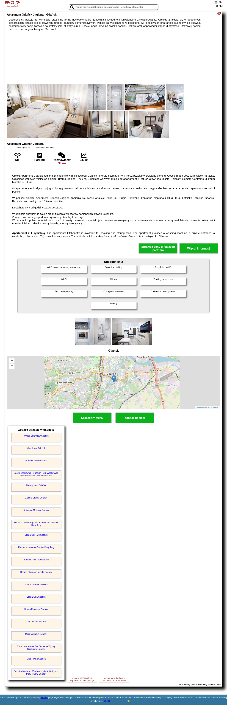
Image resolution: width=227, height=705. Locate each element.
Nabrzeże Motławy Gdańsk (36, 510)
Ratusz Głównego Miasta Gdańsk (36, 572)
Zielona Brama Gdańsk (36, 498)
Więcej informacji (199, 248)
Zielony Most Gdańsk (36, 485)
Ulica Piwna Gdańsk (36, 659)
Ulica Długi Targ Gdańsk (36, 535)
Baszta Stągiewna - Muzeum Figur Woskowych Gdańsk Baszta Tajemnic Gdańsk (36, 474)
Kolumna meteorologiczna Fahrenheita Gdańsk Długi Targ (36, 523)
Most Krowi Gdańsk (36, 448)
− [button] (12, 366)
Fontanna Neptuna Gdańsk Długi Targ (36, 547)
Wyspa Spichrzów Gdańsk (36, 436)
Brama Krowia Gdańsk (36, 460)
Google (44, 697)
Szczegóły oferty (92, 417)
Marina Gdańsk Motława (36, 584)
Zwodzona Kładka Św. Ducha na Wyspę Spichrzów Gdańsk (36, 647)
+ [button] (12, 360)
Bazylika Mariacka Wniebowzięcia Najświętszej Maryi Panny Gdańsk (36, 672)
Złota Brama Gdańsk (36, 621)
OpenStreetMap (212, 407)
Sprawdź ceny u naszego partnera (158, 248)
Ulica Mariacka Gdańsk (36, 634)
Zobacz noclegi (134, 417)
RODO (106, 701)
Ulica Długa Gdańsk (36, 597)
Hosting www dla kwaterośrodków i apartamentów (114, 679)
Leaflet (199, 407)
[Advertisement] (113, 57)
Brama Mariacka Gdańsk (36, 609)
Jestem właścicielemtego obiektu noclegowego (82, 679)
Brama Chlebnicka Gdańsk (36, 559)
